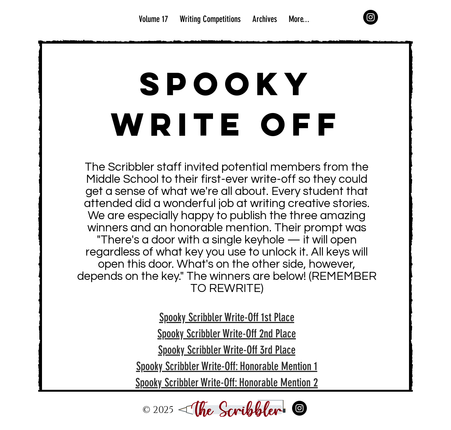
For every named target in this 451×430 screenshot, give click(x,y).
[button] (264, 19)
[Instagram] (370, 17)
